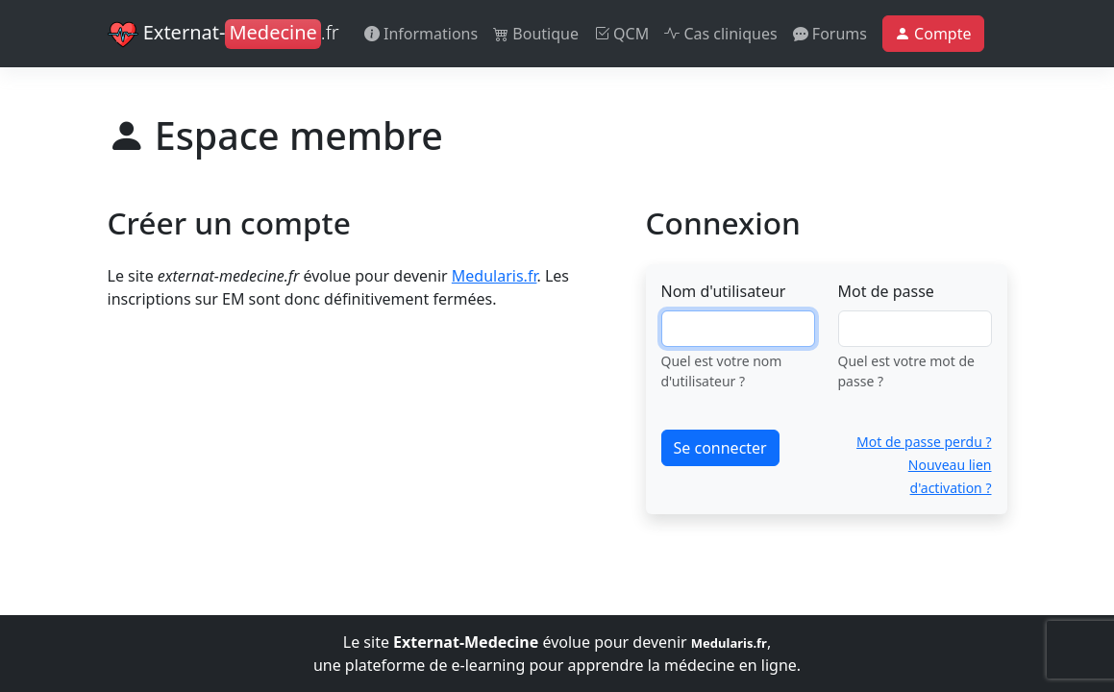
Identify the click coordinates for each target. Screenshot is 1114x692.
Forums (830, 33)
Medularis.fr (494, 275)
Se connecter (720, 447)
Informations (421, 33)
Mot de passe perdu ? (923, 441)
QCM (621, 33)
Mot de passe (886, 291)
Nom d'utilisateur (723, 291)
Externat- (223, 34)
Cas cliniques (720, 33)
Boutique (536, 33)
